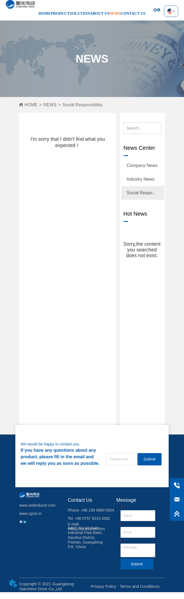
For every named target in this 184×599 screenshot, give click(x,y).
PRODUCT (60, 13)
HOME (45, 13)
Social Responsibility (82, 104)
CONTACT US (133, 13)
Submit (149, 459)
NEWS (115, 13)
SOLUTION (80, 13)
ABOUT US (100, 13)
